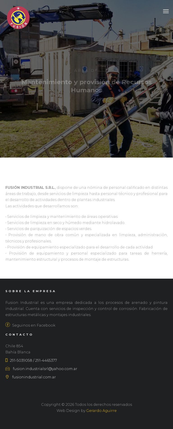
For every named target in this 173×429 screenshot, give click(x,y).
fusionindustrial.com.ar (30, 377)
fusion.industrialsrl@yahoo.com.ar (41, 369)
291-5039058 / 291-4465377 (31, 360)
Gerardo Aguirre (101, 411)
